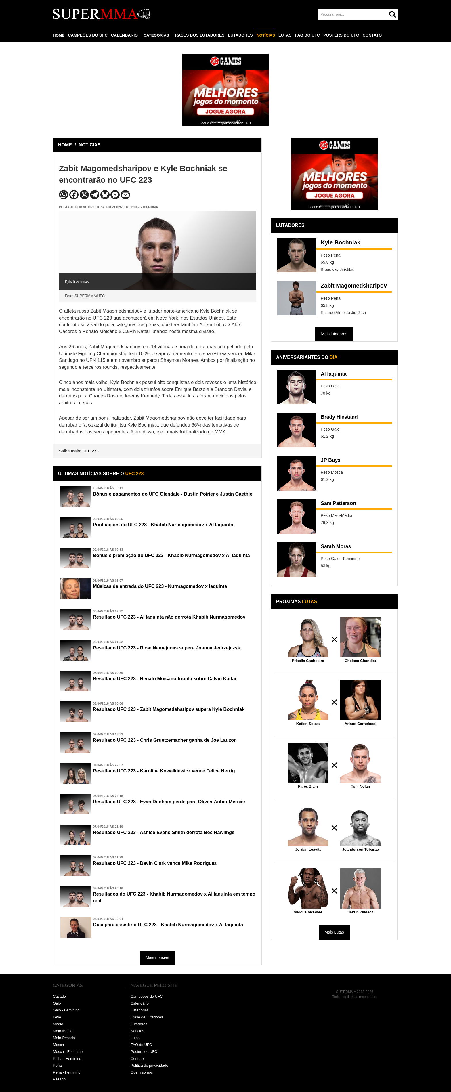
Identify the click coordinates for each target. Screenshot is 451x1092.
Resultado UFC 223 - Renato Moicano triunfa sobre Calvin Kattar (172, 679)
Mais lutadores (334, 334)
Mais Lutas (334, 932)
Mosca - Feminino (68, 1051)
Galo (57, 1003)
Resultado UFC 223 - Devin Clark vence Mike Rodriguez (161, 863)
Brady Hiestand (342, 417)
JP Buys (332, 461)
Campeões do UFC (147, 996)
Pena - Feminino (66, 1072)
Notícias (137, 1031)
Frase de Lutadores (147, 1017)
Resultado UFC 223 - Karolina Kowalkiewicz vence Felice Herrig (171, 771)
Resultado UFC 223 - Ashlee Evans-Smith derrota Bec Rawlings (171, 832)
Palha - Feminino (67, 1058)
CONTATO (374, 35)
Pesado (59, 1079)
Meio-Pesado (64, 1038)
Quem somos (142, 1072)
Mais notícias (157, 957)
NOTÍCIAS (267, 35)
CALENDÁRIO (125, 35)
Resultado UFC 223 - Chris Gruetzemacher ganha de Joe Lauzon (172, 740)
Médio (58, 1024)
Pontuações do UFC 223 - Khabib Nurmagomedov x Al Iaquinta (170, 525)
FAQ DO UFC (309, 35)
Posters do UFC (144, 1051)
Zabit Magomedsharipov (354, 285)
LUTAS (287, 35)
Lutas (135, 1038)
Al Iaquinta (335, 374)
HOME (59, 35)
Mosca (58, 1045)
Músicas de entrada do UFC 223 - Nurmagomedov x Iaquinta (166, 586)
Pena (57, 1065)
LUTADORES (242, 35)
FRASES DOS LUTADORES (200, 35)
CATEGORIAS (157, 35)
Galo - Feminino (66, 1010)
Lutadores (139, 1024)
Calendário (140, 1003)
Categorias (140, 1010)
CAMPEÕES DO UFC (88, 35)
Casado (59, 996)
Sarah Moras (338, 547)
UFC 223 (91, 451)
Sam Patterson (341, 504)
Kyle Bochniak (340, 242)
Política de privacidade (149, 1065)
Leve (57, 1017)
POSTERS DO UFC (343, 35)
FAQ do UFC (141, 1045)
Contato (137, 1058)
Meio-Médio (62, 1031)
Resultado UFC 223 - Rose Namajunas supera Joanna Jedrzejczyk (174, 648)
